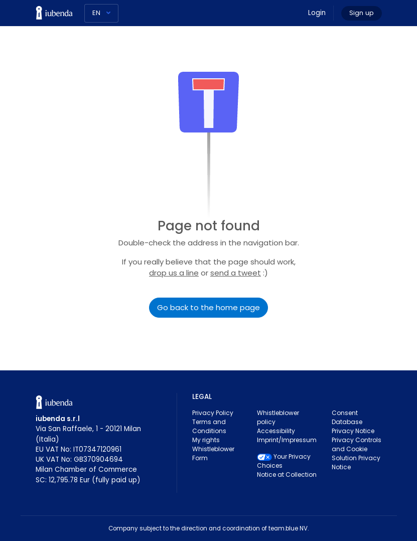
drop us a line (174, 272)
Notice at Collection (287, 474)
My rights (206, 440)
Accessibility (276, 431)
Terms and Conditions (209, 426)
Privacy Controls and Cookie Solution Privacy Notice (356, 453)
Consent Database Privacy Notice (353, 422)
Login (317, 13)
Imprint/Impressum (287, 440)
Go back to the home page (208, 307)
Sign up (361, 13)
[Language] (101, 13)
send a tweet (235, 272)
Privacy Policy (212, 413)
